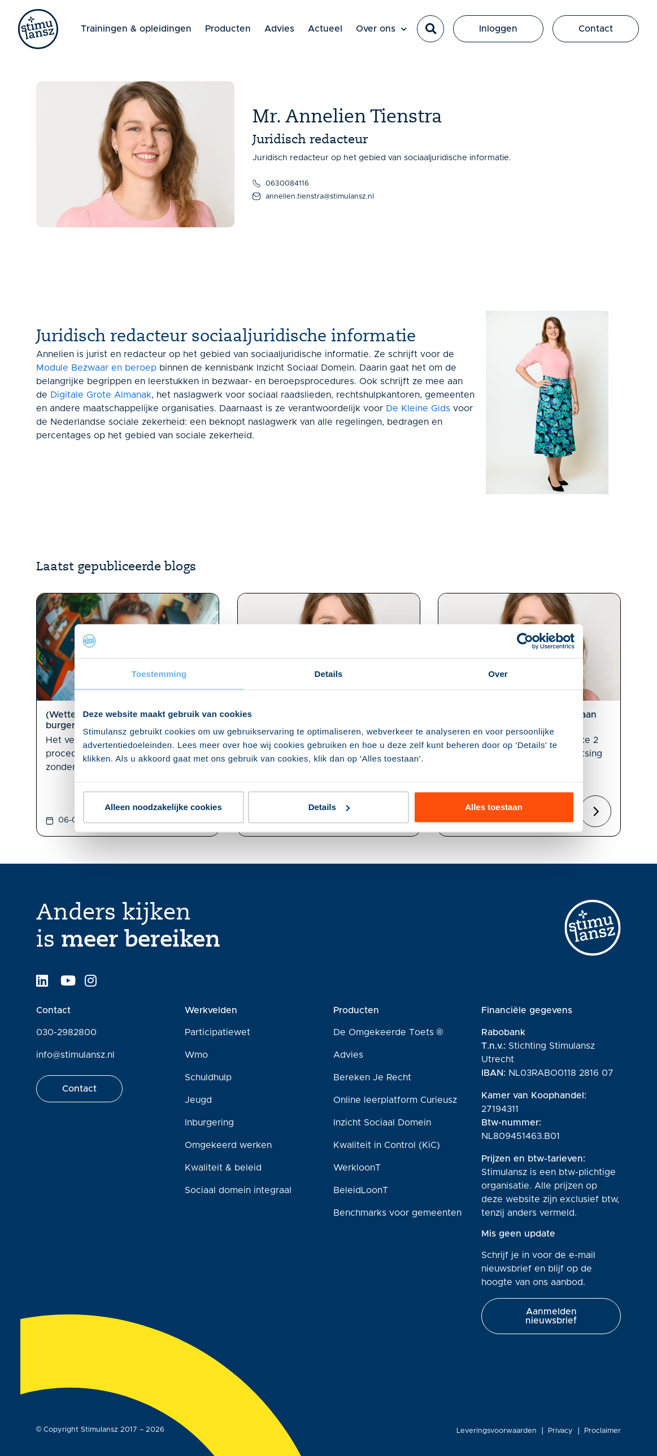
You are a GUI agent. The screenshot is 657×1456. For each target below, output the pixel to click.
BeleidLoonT (360, 1190)
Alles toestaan (494, 807)
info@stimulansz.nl (75, 1054)
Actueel (325, 29)
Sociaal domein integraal (238, 1190)
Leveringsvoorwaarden (496, 1431)
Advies (280, 29)
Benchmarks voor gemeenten (397, 1212)
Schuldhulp (208, 1077)
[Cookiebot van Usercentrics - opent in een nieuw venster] (525, 640)
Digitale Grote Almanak (100, 394)
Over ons (381, 29)
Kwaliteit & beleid (223, 1167)
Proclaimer (602, 1431)
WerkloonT (357, 1167)
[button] (430, 29)
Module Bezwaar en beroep (96, 367)
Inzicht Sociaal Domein (382, 1122)
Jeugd (198, 1100)
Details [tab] (329, 673)
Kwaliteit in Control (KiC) (386, 1145)
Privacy (560, 1431)
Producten (228, 29)
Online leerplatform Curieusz (395, 1100)
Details (329, 807)
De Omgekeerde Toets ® (388, 1032)
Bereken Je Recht (372, 1077)
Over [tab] (498, 673)
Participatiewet (217, 1032)
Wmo (196, 1054)
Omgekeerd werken (228, 1145)
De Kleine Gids (418, 408)
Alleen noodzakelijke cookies (163, 807)
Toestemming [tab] (159, 673)
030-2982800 (66, 1032)
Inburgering (209, 1122)
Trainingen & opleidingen (136, 29)
